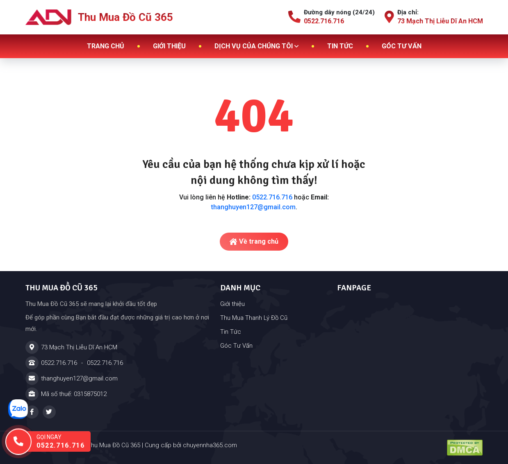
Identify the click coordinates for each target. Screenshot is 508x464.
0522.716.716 (272, 197)
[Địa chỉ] (117, 347)
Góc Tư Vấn (236, 345)
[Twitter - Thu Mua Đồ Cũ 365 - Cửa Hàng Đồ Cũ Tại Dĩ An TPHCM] (49, 412)
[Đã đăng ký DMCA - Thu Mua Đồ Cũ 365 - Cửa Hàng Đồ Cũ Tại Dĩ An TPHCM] (465, 447)
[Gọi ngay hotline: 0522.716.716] (56, 441)
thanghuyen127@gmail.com (253, 207)
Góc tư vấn (401, 46)
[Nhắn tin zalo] (18, 409)
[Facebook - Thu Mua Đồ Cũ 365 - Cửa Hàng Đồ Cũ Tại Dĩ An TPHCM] (32, 412)
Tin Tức (230, 331)
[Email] (117, 378)
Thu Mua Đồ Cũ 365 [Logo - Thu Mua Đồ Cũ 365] (99, 17)
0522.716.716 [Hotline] (59, 363)
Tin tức (340, 46)
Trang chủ (105, 46)
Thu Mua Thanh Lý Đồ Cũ (253, 317)
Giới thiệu (169, 46)
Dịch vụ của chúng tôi (256, 46)
